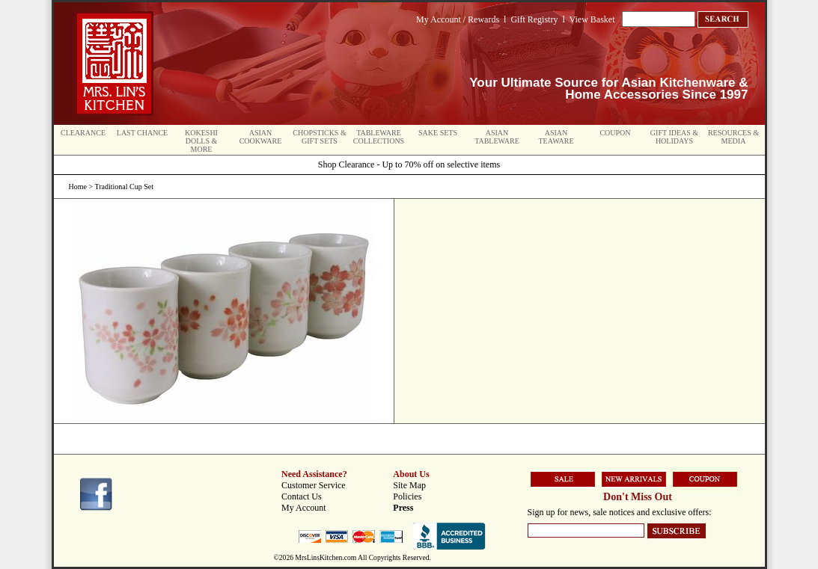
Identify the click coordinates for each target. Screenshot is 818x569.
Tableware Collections (378, 137)
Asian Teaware (556, 137)
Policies (407, 496)
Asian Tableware (496, 137)
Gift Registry (534, 19)
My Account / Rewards (457, 19)
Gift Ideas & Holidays (674, 137)
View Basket (592, 19)
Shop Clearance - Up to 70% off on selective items (409, 164)
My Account (303, 507)
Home (78, 186)
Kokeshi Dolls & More (201, 141)
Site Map (409, 485)
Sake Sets (437, 133)
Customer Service (313, 485)
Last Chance (142, 133)
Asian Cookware (260, 137)
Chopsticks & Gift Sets (319, 137)
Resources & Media (733, 137)
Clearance (83, 133)
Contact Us (301, 496)
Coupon (614, 133)
